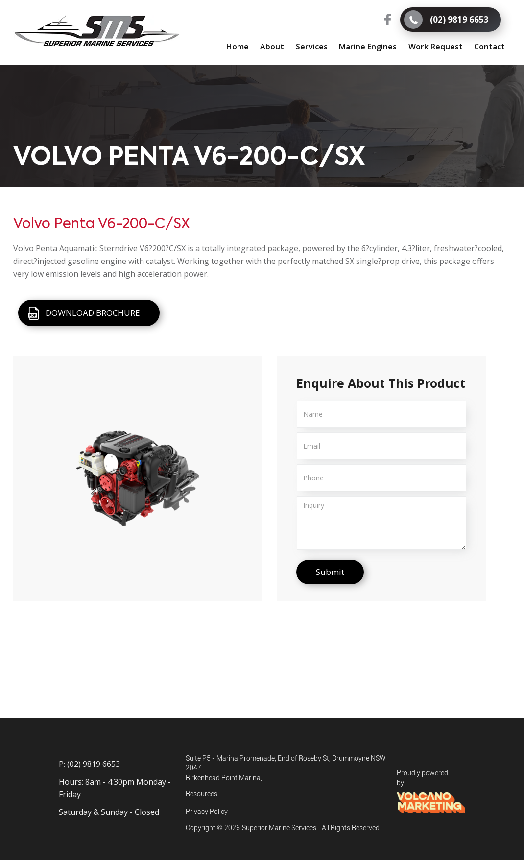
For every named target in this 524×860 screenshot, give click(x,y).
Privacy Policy (207, 811)
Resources (201, 794)
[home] (96, 31)
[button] (311, 46)
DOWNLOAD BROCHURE (93, 312)
